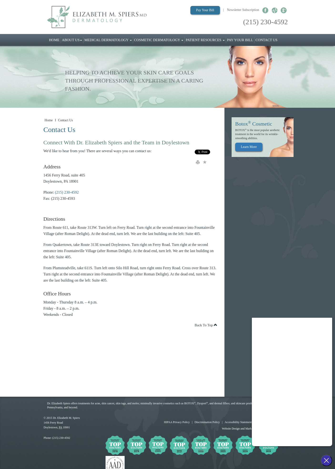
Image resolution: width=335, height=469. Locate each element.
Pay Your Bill (205, 10)
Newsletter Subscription (243, 10)
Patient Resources (205, 40)
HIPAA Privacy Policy (177, 422)
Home (55, 39)
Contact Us (266, 40)
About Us (72, 40)
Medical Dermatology (108, 40)
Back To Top (206, 325)
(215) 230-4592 (265, 22)
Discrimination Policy (207, 422)
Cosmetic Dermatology (158, 40)
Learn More (249, 147)
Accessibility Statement (238, 422)
